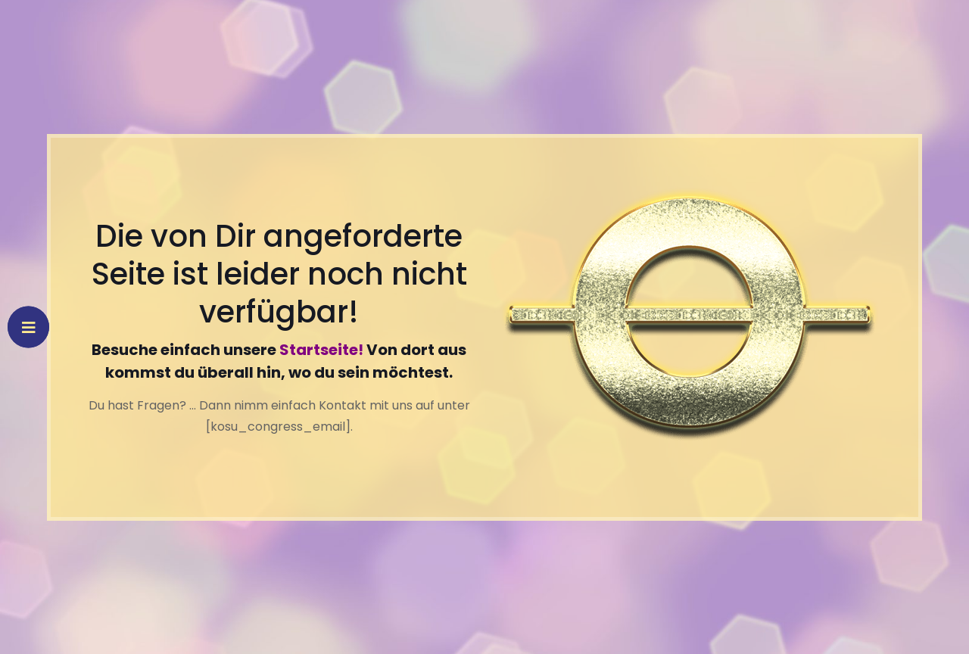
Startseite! (321, 349)
